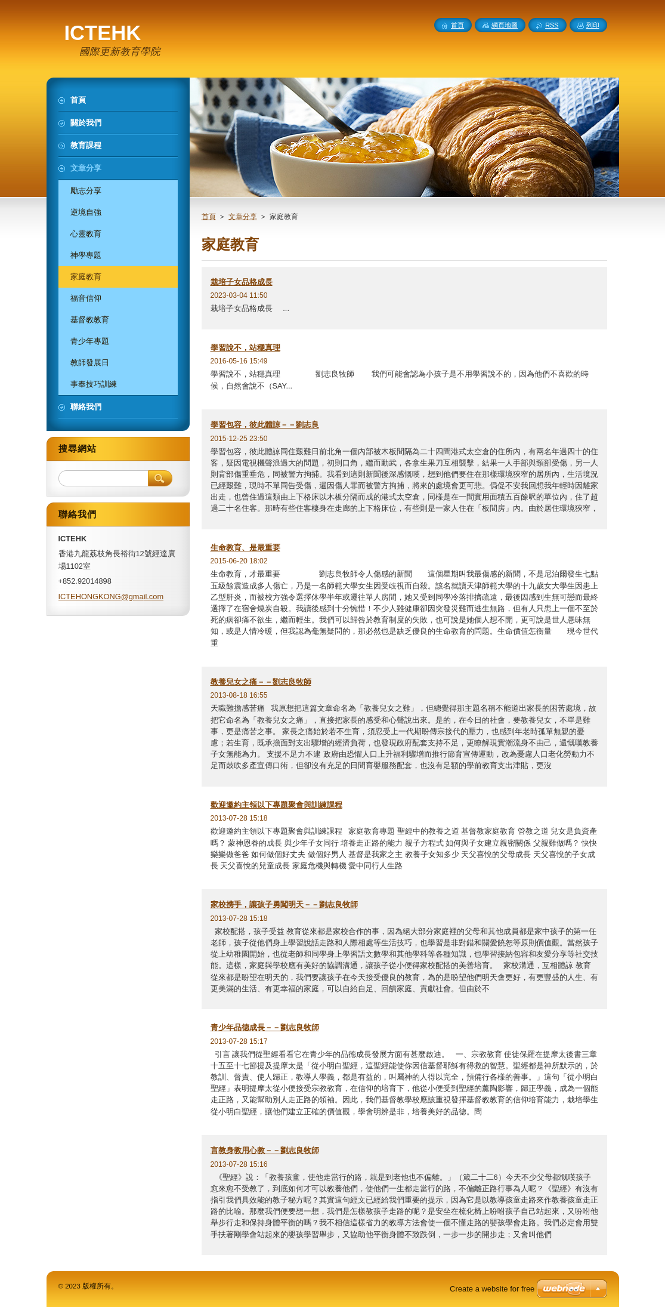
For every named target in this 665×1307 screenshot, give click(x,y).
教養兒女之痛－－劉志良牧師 (261, 681)
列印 (592, 25)
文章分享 (242, 216)
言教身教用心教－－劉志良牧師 (265, 1150)
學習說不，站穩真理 (245, 347)
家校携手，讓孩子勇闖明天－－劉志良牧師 (284, 904)
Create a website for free (492, 1288)
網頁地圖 (504, 25)
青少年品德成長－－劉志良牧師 (265, 1027)
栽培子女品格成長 (242, 282)
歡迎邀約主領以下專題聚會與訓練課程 (276, 804)
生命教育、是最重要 (245, 547)
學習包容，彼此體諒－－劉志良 (265, 424)
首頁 (209, 216)
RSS (551, 25)
